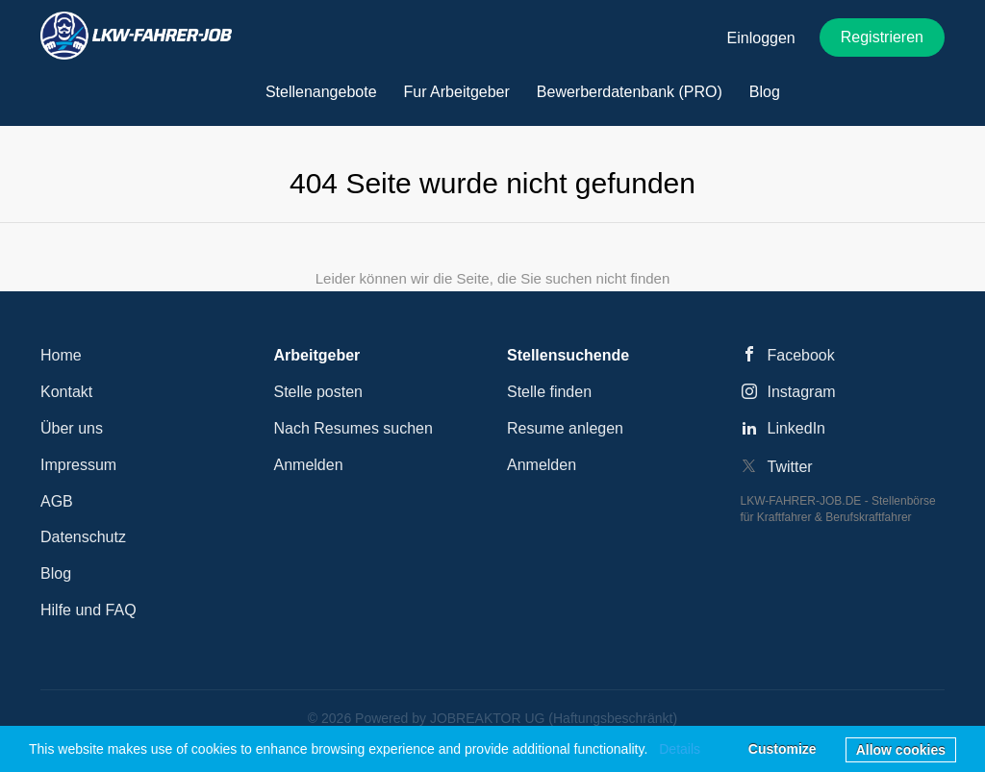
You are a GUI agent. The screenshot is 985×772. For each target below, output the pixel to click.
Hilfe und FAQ (88, 610)
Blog (55, 573)
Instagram (802, 392)
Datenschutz (83, 537)
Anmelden (308, 465)
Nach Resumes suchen (353, 428)
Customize (782, 749)
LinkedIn (797, 428)
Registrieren (882, 37)
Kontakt (66, 392)
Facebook (801, 355)
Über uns (71, 428)
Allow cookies (901, 750)
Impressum (78, 465)
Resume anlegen (565, 428)
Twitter (790, 467)
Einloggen (761, 38)
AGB (56, 501)
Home (61, 355)
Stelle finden (549, 392)
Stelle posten (319, 392)
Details (679, 749)
